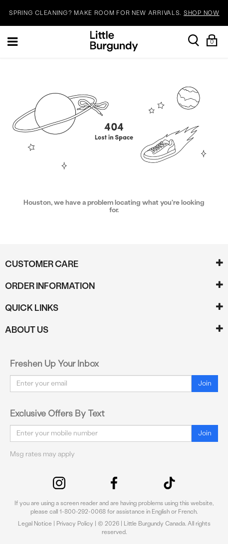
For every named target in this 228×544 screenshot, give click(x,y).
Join (205, 383)
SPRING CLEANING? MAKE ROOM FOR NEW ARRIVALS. (114, 13)
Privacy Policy (74, 523)
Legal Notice (35, 523)
